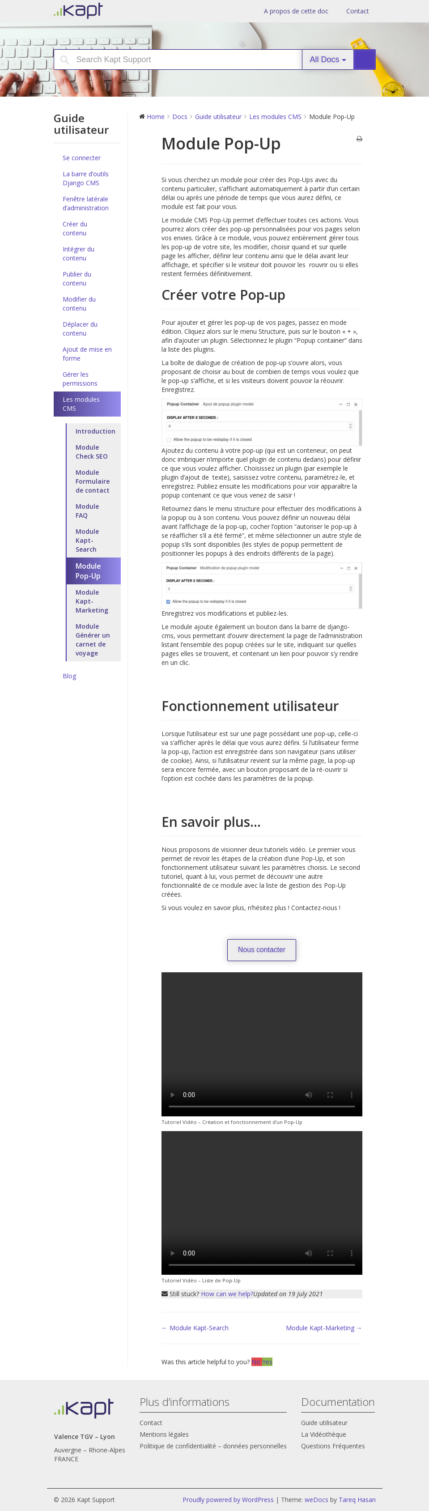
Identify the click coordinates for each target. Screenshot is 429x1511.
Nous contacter (261, 949)
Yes (267, 1362)
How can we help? (227, 1294)
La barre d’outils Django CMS (86, 178)
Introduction (95, 431)
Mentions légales (164, 1434)
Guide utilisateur (324, 1422)
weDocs (316, 1499)
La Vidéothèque (323, 1434)
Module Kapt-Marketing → (324, 1328)
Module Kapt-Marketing (92, 601)
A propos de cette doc (296, 11)
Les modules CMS (81, 404)
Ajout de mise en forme (87, 353)
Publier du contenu (77, 278)
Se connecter (82, 157)
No (256, 1362)
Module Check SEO (92, 451)
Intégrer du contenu (78, 253)
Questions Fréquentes (333, 1446)
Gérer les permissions (80, 378)
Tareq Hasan (357, 1499)
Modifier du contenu (79, 303)
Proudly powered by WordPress (228, 1499)
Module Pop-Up (88, 571)
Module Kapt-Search (87, 540)
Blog (69, 676)
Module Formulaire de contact (93, 481)
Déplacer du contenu (80, 328)
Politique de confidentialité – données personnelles (213, 1446)
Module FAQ (87, 510)
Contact (357, 11)
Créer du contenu (75, 228)
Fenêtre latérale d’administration (86, 203)
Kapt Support (110, 10)
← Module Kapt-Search (195, 1328)
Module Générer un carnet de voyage (93, 639)
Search (368, 59)
